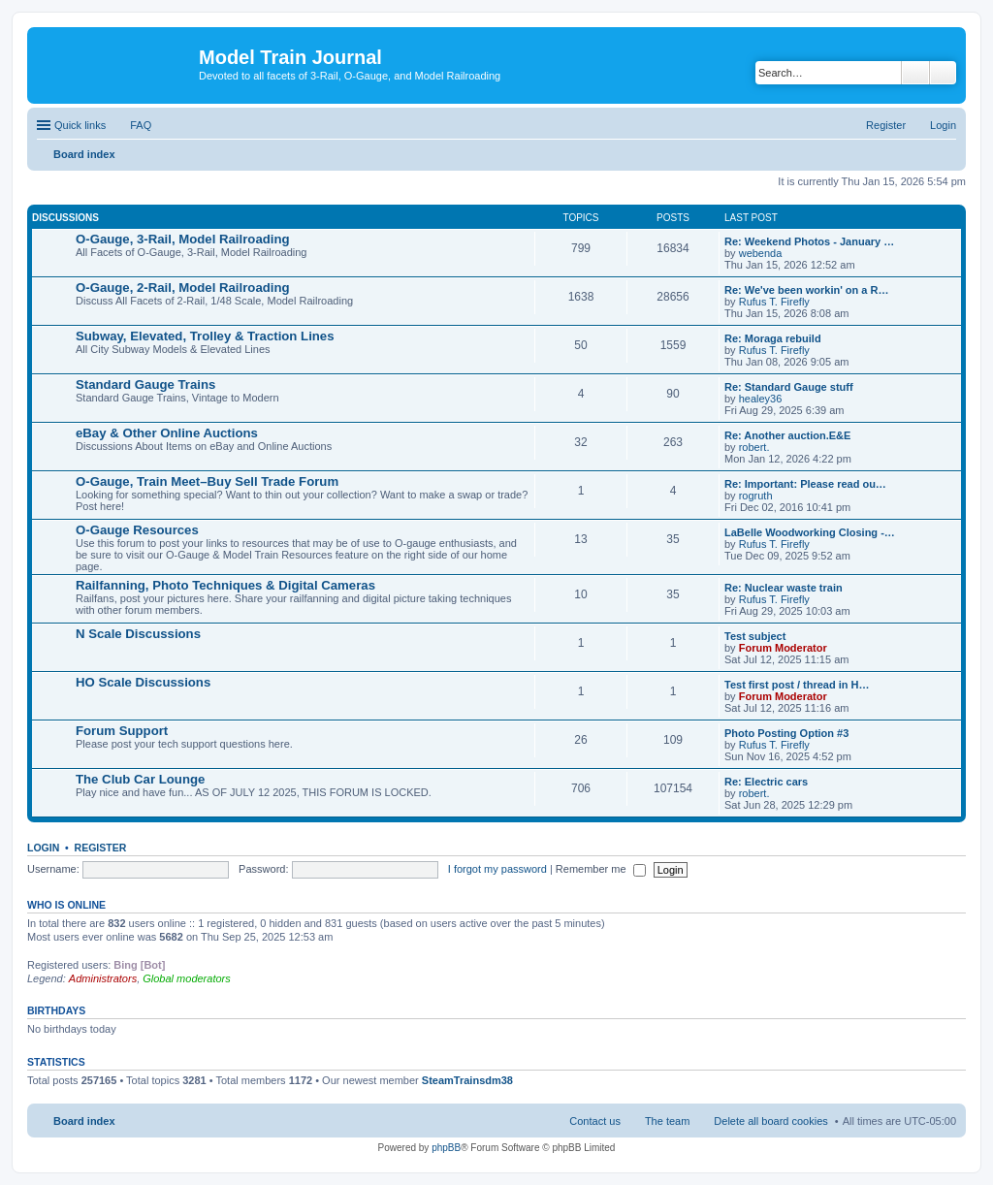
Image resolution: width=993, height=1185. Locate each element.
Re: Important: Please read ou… (805, 484)
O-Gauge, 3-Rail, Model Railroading (183, 239)
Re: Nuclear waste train (783, 587)
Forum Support (122, 730)
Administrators (103, 978)
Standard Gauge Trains (145, 384)
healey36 (761, 398)
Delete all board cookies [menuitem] (770, 1121)
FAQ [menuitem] (140, 125)
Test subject (754, 636)
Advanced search (943, 72)
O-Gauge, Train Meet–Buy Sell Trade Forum (207, 481)
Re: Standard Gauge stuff (788, 387)
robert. (754, 447)
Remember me (601, 869)
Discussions (65, 217)
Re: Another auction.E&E (787, 435)
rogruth (756, 495)
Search (915, 72)
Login (43, 847)
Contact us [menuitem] (595, 1121)
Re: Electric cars (766, 781)
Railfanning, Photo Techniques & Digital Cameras (225, 585)
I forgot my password (497, 869)
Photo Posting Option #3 (786, 733)
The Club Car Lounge (140, 779)
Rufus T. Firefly (774, 301)
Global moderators (187, 978)
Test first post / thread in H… (797, 684)
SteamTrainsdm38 (467, 1080)
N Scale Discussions (138, 633)
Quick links (80, 125)
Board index (84, 1121)
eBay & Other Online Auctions (167, 433)
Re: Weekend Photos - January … (809, 241)
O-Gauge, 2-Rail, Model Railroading (183, 287)
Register (101, 847)
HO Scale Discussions (143, 682)
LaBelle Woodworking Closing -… (809, 532)
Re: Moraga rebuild (772, 338)
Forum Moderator (783, 648)
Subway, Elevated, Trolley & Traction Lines (205, 336)
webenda (761, 253)
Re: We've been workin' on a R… (806, 290)
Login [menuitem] (943, 125)
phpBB (446, 1147)
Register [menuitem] (886, 125)
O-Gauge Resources (137, 530)
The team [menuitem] (667, 1121)
